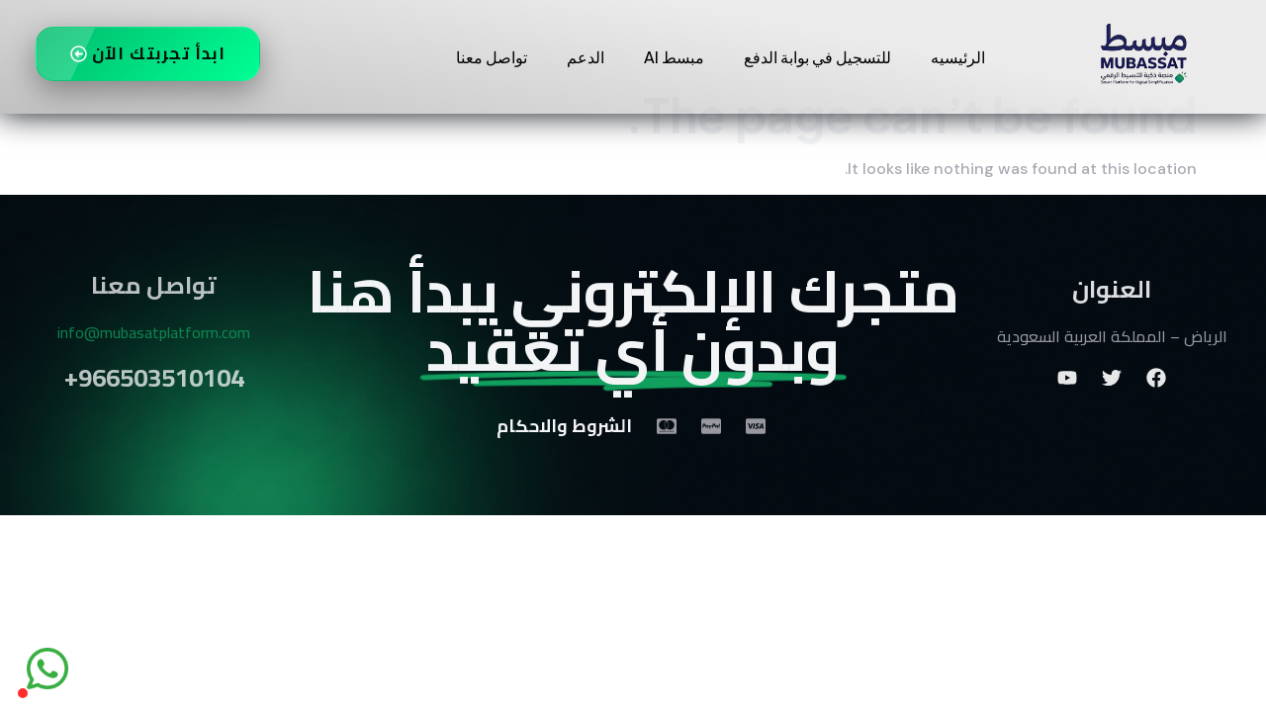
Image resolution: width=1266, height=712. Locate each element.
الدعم (585, 56)
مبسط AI (674, 56)
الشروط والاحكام (564, 458)
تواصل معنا (491, 56)
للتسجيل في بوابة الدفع (817, 56)
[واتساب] (47, 668)
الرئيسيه (958, 56)
